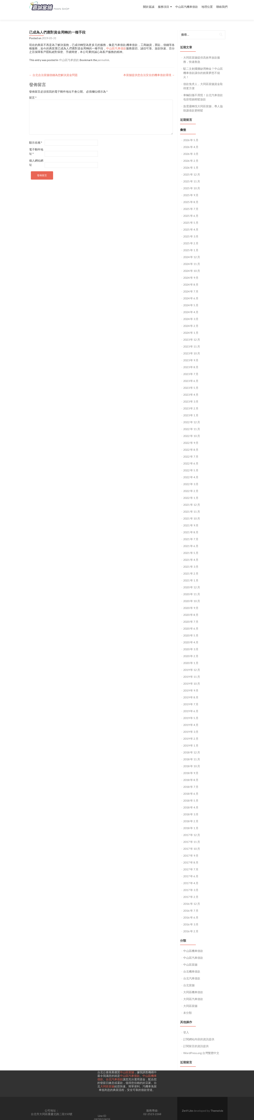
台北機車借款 (191, 965)
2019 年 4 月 (190, 718)
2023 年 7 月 (190, 367)
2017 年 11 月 (191, 835)
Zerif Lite (187, 1104)
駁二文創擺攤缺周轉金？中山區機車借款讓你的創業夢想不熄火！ (203, 66)
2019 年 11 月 (191, 670)
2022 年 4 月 (190, 470)
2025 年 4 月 (190, 223)
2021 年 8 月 (190, 525)
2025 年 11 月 (191, 175)
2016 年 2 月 (190, 924)
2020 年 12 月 (191, 580)
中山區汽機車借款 (186, 6)
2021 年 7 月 (190, 532)
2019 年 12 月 (191, 663)
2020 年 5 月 (190, 629)
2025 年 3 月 (190, 230)
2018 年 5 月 (190, 794)
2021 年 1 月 (190, 574)
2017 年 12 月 (191, 828)
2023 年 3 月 (190, 395)
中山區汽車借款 (116, 42)
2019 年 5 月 (190, 711)
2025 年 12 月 (191, 168)
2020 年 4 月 (190, 636)
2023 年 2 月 (190, 402)
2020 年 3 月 (190, 642)
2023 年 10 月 (191, 347)
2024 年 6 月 (190, 292)
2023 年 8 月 (190, 360)
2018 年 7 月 (190, 780)
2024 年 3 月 (190, 312)
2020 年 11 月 (191, 587)
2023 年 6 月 (190, 374)
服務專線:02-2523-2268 (152, 1105)
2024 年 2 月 (190, 319)
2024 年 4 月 (190, 305)
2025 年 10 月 (191, 181)
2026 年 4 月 (190, 140)
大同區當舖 (190, 999)
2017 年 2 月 (190, 890)
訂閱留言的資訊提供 (196, 1039)
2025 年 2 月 (190, 237)
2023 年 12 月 (191, 333)
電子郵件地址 (36, 145)
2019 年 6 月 (190, 704)
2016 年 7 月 (190, 904)
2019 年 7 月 (190, 697)
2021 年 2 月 (190, 567)
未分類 (187, 1006)
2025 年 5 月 (190, 216)
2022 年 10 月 (191, 429)
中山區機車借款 (193, 944)
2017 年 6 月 (190, 869)
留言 (33, 91)
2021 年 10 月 (191, 512)
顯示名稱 (35, 136)
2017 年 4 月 (190, 876)
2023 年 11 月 (191, 340)
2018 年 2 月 (190, 814)
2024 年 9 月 (190, 271)
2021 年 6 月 (190, 539)
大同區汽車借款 (193, 992)
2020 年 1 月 (190, 656)
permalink (103, 53)
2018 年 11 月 (191, 752)
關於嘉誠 (148, 6)
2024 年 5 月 (190, 298)
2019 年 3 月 (190, 725)
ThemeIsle (216, 1104)
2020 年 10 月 (191, 594)
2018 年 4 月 (190, 801)
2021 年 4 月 (190, 553)
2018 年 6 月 (190, 787)
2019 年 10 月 (191, 677)
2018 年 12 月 (191, 746)
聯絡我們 (222, 6)
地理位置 (207, 6)
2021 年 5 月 (190, 546)
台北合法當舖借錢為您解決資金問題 (53, 68)
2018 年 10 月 (191, 759)
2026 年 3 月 (190, 147)
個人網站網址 (36, 156)
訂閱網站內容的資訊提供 (198, 1032)
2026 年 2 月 (190, 154)
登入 (186, 1026)
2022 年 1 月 (190, 491)
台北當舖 (189, 978)
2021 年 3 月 (190, 560)
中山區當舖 (190, 958)
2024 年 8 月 (190, 278)
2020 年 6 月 (190, 622)
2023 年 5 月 (190, 381)
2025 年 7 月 (190, 202)
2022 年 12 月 (191, 415)
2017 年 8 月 (190, 856)
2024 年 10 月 (191, 264)
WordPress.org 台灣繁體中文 (201, 1046)
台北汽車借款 (191, 972)
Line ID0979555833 (102, 1111)
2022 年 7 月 (190, 450)
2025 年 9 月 (190, 188)
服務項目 (163, 6)
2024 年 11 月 (191, 257)
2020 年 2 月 (190, 649)
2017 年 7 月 (190, 863)
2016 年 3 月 (190, 918)
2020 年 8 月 (190, 608)
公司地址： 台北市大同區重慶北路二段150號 (51, 1105)
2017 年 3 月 (190, 883)
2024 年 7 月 (190, 285)
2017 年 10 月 (191, 842)
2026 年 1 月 (190, 161)
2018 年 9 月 (190, 766)
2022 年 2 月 (190, 484)
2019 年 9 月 (190, 684)
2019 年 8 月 (190, 691)
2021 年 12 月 (191, 498)
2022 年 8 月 (190, 443)
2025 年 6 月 (190, 209)
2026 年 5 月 (190, 133)
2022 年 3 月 (190, 477)
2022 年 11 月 (191, 422)
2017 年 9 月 (190, 849)
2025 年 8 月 (190, 195)
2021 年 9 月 (190, 519)
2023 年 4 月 (190, 388)
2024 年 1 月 (190, 326)
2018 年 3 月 (190, 808)
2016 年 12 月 (191, 897)
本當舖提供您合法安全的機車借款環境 (149, 68)
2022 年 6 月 (190, 457)
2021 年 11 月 (191, 505)
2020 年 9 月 (190, 601)
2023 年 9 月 (190, 353)
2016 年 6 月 (190, 911)
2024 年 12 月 (191, 250)
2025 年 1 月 (190, 243)
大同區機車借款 (193, 985)
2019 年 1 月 (190, 739)
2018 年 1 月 (190, 821)
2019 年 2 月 (190, 732)
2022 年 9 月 (190, 436)
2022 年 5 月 (190, 464)
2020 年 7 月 (190, 615)
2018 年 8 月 (190, 773)
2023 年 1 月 (190, 408)
